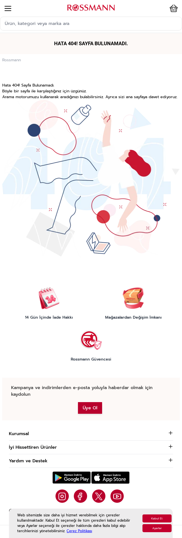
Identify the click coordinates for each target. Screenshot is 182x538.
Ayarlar (157, 528)
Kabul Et (157, 518)
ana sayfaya (136, 97)
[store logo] (91, 7)
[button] (170, 8)
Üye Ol (90, 408)
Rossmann (11, 60)
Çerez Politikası (79, 531)
